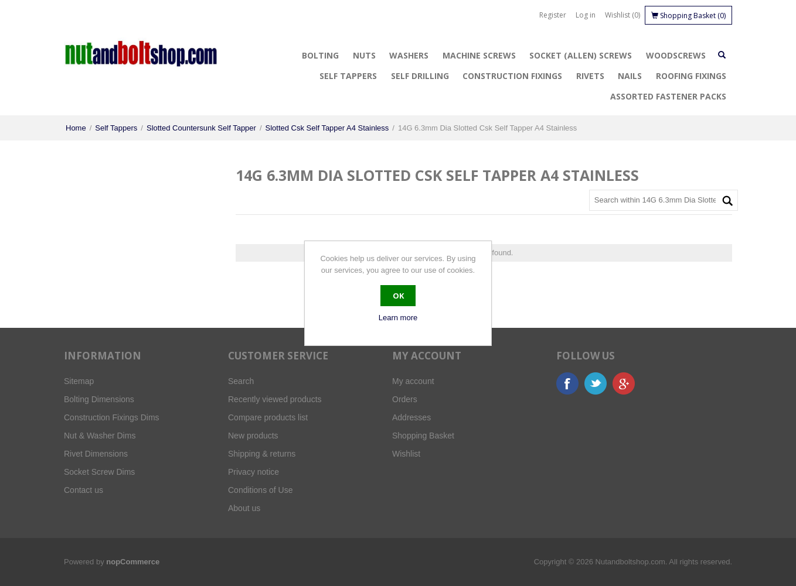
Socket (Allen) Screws (580, 55)
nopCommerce (132, 561)
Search (241, 381)
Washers (408, 55)
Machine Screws (479, 55)
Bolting (320, 55)
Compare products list (268, 417)
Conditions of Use (260, 490)
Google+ (624, 383)
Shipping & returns (261, 453)
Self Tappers (348, 75)
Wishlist (406, 453)
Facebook (567, 383)
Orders (404, 399)
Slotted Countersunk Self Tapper (201, 128)
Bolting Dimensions (99, 399)
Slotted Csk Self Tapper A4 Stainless (327, 128)
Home (76, 128)
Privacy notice (253, 472)
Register (552, 15)
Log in (586, 15)
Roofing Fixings (691, 75)
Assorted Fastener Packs (668, 96)
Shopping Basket (423, 435)
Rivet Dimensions (96, 453)
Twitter (595, 383)
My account (413, 381)
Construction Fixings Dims (111, 417)
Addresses (411, 417)
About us (244, 508)
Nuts (364, 55)
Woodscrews (676, 55)
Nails (630, 75)
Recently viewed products (275, 399)
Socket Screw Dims (99, 472)
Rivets (590, 75)
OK (398, 295)
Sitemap (79, 381)
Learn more (398, 317)
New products (253, 435)
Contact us (83, 490)
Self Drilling (420, 75)
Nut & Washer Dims (99, 435)
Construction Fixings (512, 75)
